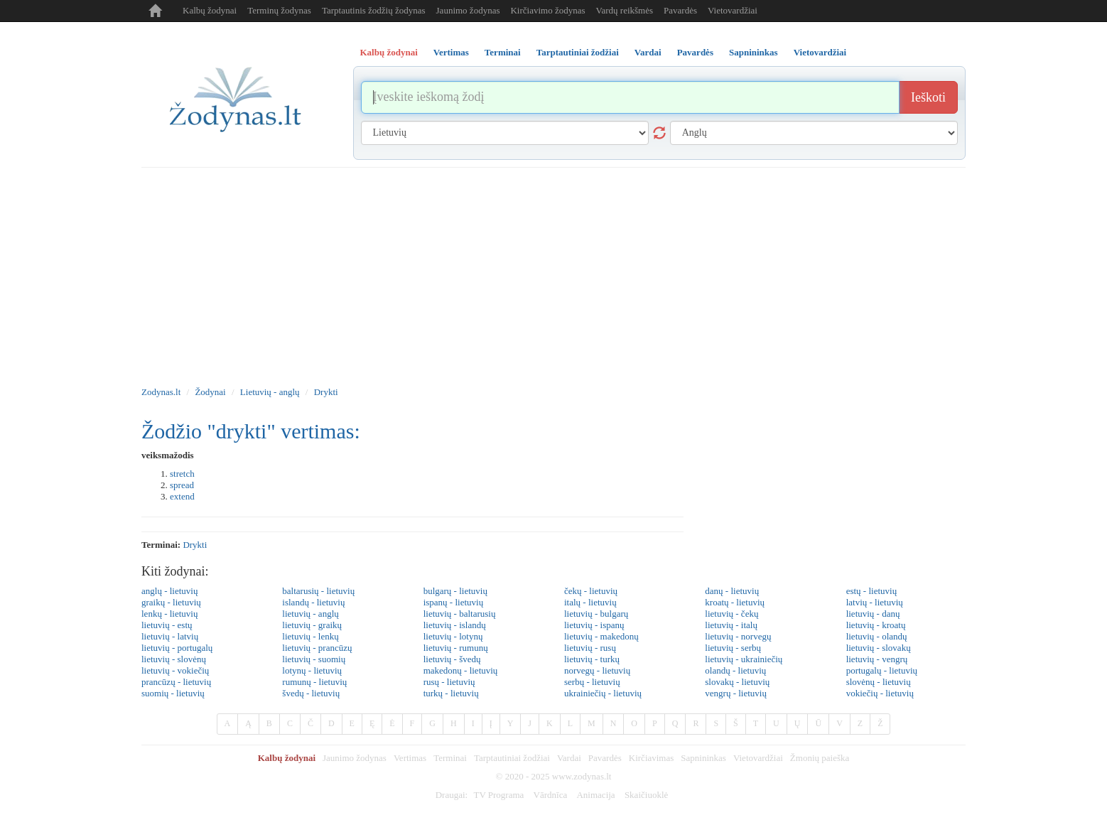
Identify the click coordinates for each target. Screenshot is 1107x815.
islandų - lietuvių (313, 602)
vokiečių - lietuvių (880, 693)
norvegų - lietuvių (597, 670)
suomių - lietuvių (173, 693)
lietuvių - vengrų (877, 659)
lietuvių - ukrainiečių (743, 659)
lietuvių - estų (167, 625)
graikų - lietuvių (171, 602)
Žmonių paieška (819, 757)
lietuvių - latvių (169, 636)
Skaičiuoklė (646, 794)
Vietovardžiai (732, 10)
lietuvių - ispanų (594, 625)
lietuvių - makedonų (601, 636)
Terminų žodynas (279, 10)
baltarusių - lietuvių (318, 590)
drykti (195, 544)
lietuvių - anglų (310, 613)
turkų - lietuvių (451, 693)
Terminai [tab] (503, 52)
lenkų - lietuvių (169, 613)
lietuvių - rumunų (455, 647)
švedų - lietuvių (311, 693)
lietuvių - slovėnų (173, 659)
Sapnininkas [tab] (753, 52)
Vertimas (410, 757)
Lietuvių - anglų (270, 392)
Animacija (595, 794)
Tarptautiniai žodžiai (512, 757)
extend (182, 496)
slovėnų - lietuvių (878, 681)
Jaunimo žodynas (468, 10)
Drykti (326, 392)
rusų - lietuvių (449, 681)
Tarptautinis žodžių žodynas (374, 10)
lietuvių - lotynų (453, 636)
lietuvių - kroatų (876, 625)
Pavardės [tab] (695, 52)
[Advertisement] (553, 274)
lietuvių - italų (731, 625)
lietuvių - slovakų (878, 647)
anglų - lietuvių (169, 590)
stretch (182, 473)
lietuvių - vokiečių (175, 670)
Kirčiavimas (651, 757)
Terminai (450, 757)
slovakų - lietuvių (737, 681)
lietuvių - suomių (313, 659)
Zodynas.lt (160, 392)
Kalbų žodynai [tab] (389, 52)
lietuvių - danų (873, 613)
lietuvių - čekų (731, 613)
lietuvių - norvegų (738, 636)
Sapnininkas (703, 757)
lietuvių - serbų (733, 647)
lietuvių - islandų (454, 625)
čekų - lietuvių (590, 590)
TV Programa (498, 794)
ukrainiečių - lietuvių (603, 693)
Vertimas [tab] (451, 52)
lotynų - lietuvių (312, 670)
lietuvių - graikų (312, 625)
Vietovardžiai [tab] (820, 52)
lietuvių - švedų (452, 659)
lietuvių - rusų (590, 647)
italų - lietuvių (590, 602)
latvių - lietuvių (874, 602)
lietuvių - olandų (876, 636)
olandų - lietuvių (735, 670)
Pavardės (680, 10)
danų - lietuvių (732, 590)
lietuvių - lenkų (310, 636)
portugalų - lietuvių (881, 670)
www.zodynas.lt (582, 776)
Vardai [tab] (648, 52)
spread (182, 485)
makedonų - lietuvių (460, 670)
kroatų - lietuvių (735, 602)
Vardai (569, 757)
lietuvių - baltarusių (459, 613)
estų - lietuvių (871, 590)
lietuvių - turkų (592, 659)
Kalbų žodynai (210, 10)
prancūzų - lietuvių (176, 681)
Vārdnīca (551, 794)
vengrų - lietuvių (736, 693)
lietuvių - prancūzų (317, 647)
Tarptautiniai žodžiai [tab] (577, 52)
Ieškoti (928, 97)
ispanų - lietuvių (453, 602)
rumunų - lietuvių (314, 681)
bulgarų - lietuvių (455, 590)
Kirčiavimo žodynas (547, 10)
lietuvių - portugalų (176, 647)
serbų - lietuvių (592, 681)
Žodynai (210, 392)
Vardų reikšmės (625, 10)
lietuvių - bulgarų (596, 613)
